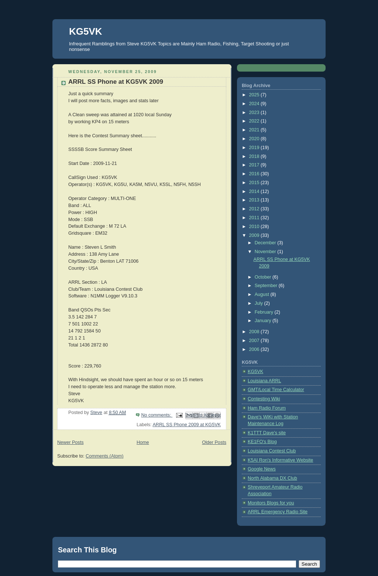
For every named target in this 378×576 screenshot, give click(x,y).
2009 (255, 235)
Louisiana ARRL (264, 380)
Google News (262, 469)
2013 (255, 200)
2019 (255, 147)
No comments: (156, 415)
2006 (255, 349)
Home (143, 442)
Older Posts (214, 442)
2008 (255, 331)
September (267, 285)
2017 (255, 165)
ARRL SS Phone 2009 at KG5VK (186, 424)
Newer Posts (70, 442)
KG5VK (85, 31)
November (266, 251)
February (265, 312)
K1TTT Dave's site (267, 432)
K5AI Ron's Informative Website (280, 460)
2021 (255, 129)
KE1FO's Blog (262, 441)
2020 (255, 138)
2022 (255, 121)
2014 (255, 191)
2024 (255, 103)
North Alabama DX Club (272, 478)
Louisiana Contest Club (272, 450)
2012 (255, 208)
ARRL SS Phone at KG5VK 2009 (115, 81)
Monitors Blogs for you (271, 503)
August (263, 294)
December (266, 242)
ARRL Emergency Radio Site (277, 511)
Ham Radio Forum (267, 408)
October (263, 277)
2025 (255, 94)
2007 (255, 340)
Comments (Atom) (104, 456)
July (259, 303)
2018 (255, 156)
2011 (255, 217)
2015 (255, 182)
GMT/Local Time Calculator (276, 389)
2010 (255, 226)
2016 (255, 173)
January (263, 320)
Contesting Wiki (264, 398)
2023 (255, 112)
